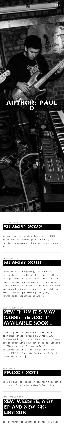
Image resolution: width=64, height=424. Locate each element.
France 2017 (21, 373)
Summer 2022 (23, 227)
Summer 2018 (22, 263)
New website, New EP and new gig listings (28, 407)
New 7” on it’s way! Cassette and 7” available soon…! (30, 318)
